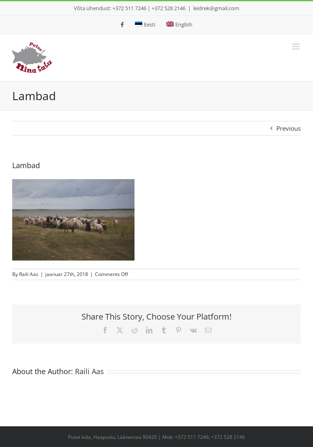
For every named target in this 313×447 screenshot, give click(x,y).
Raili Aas (28, 274)
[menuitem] (145, 25)
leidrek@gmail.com (216, 8)
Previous (288, 128)
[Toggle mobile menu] (296, 46)
